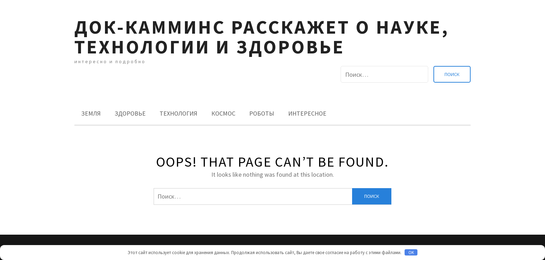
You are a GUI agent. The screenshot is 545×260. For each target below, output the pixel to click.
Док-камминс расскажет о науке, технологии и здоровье (261, 37)
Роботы (261, 113)
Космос (223, 113)
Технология (178, 113)
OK (411, 252)
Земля (91, 113)
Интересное (307, 113)
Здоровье (130, 113)
